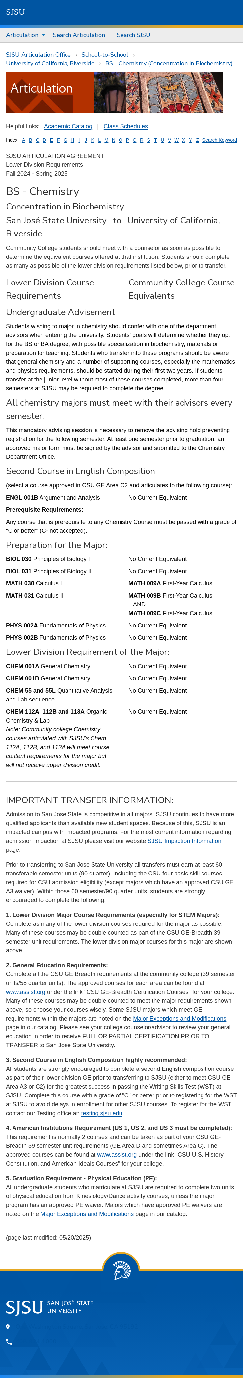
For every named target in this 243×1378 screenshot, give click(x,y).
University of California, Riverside (50, 63)
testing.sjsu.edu (101, 1113)
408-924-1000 (36, 1341)
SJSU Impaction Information (184, 841)
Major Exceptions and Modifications (179, 1018)
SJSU (15, 12)
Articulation (22, 35)
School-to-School (105, 55)
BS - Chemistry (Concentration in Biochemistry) (169, 63)
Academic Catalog (68, 126)
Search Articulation (79, 35)
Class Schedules (126, 126)
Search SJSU (133, 35)
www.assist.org (25, 992)
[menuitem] (23, 35)
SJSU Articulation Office (38, 55)
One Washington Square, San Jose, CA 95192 (77, 1327)
